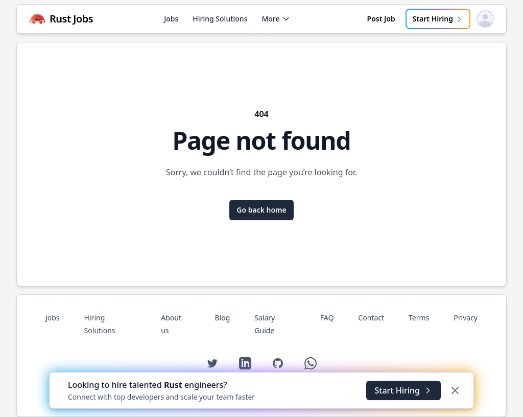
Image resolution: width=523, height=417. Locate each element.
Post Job (381, 19)
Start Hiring (438, 19)
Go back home (261, 210)
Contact (371, 317)
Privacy (466, 317)
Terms (419, 317)
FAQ (327, 317)
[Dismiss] (455, 390)
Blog (222, 317)
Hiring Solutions (220, 19)
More (276, 19)
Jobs (171, 19)
